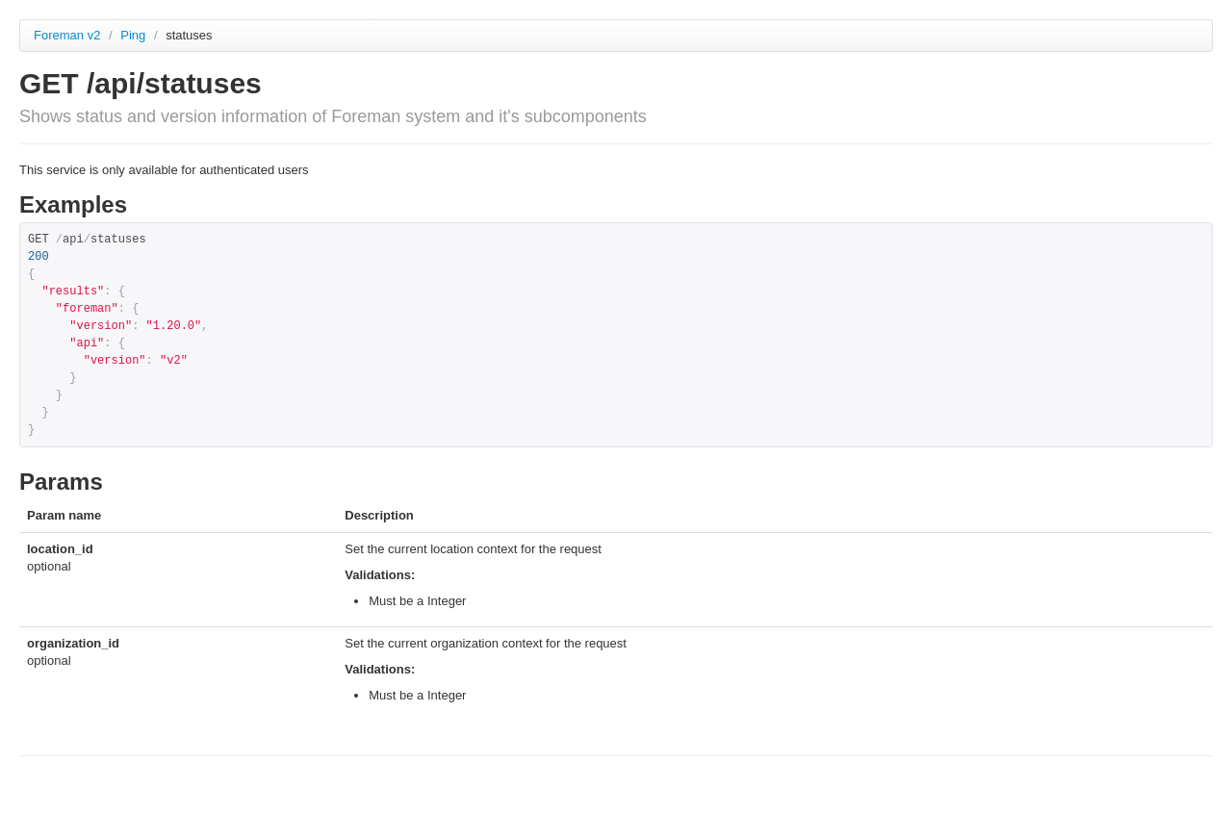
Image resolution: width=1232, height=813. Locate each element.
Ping (134, 35)
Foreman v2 (67, 35)
